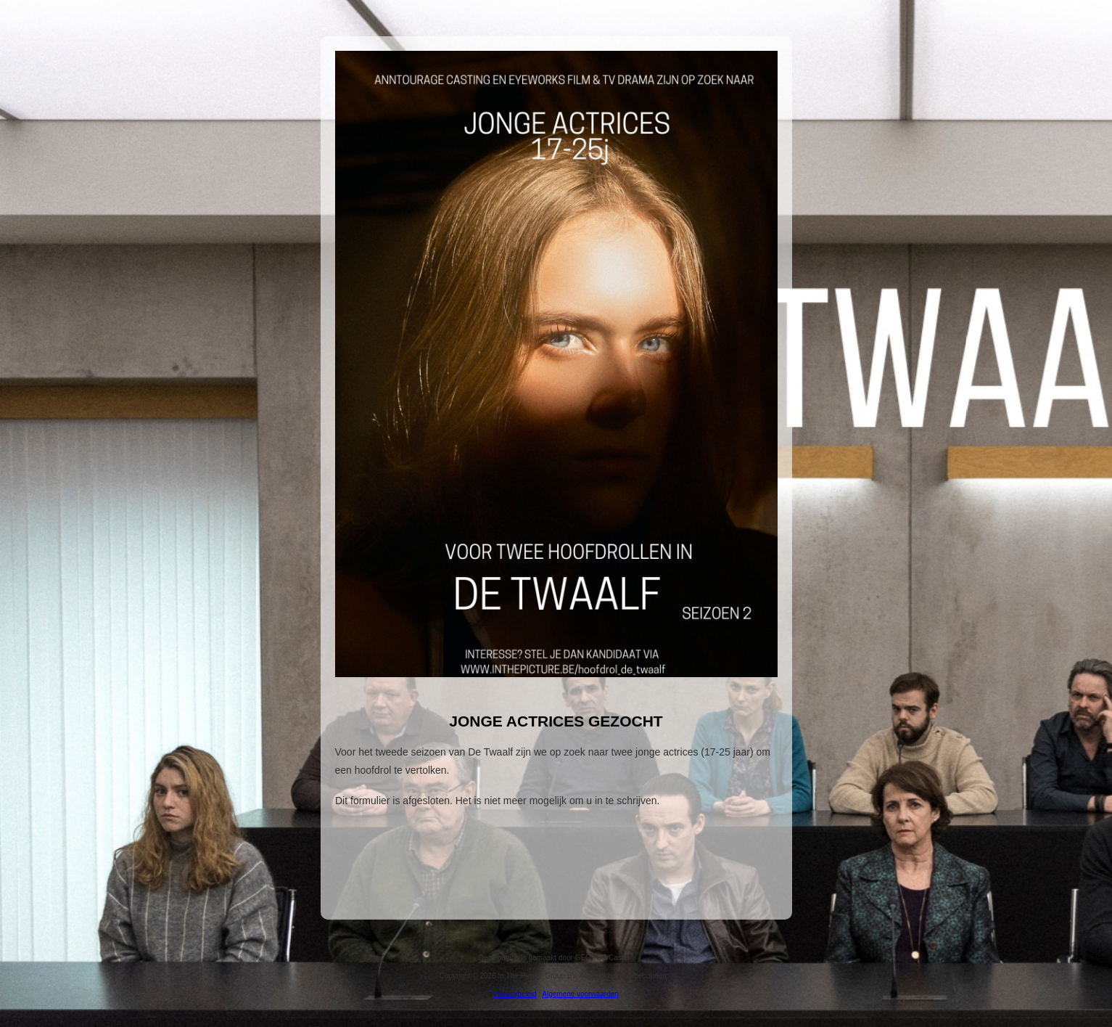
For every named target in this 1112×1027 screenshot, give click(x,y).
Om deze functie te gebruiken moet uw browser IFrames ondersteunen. (556, 844)
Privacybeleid (514, 994)
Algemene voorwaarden (580, 994)
